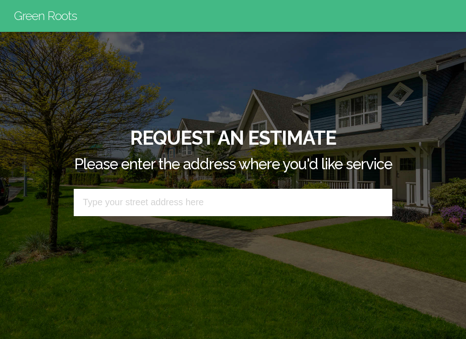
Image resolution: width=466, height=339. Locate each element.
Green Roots (45, 16)
